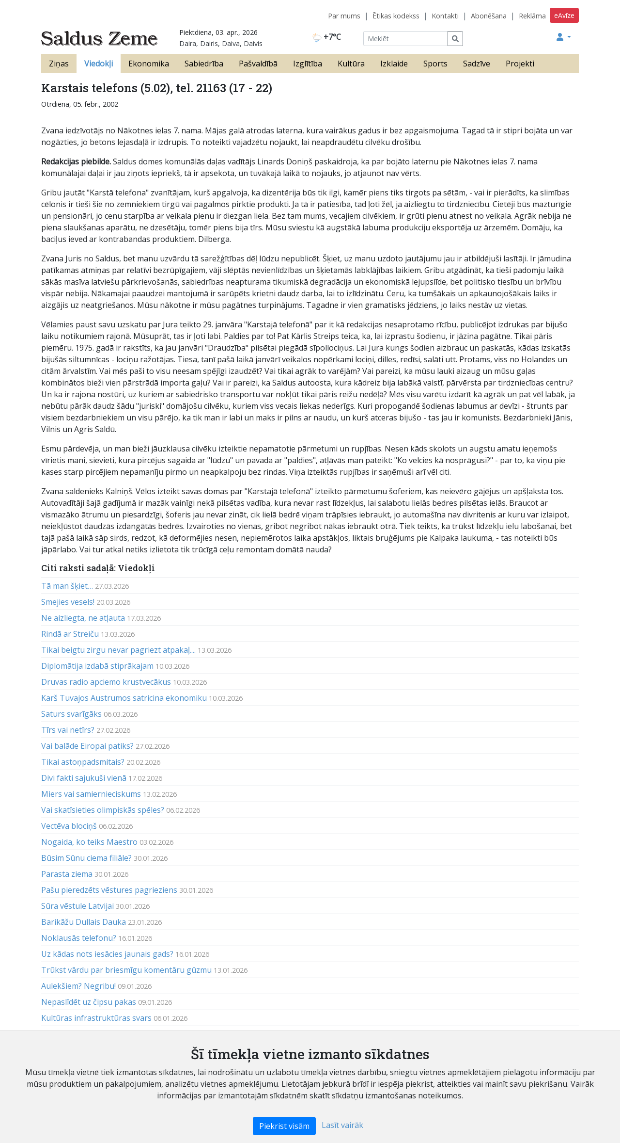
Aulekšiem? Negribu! (78, 986)
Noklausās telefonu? (78, 938)
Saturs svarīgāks (71, 713)
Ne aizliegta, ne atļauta (83, 617)
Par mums (344, 15)
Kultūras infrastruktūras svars (96, 1018)
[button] (564, 37)
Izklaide (394, 63)
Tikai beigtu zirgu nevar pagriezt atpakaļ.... (118, 649)
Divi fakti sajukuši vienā (83, 778)
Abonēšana (489, 15)
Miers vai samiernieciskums (91, 794)
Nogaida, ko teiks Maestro (89, 842)
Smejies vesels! (67, 601)
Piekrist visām (284, 1126)
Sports (435, 63)
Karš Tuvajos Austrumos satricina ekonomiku (124, 697)
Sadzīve (476, 63)
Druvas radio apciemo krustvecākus (106, 681)
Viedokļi (98, 63)
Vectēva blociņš (69, 826)
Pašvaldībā (258, 63)
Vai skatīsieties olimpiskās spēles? (102, 810)
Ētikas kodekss (395, 15)
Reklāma (532, 15)
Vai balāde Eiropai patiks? (87, 746)
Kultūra (351, 63)
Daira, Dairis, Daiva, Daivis (221, 43)
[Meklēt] (405, 38)
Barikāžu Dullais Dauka (83, 922)
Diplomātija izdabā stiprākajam (97, 665)
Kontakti (445, 15)
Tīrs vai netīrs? (67, 729)
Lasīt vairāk (342, 1125)
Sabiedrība (204, 63)
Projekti (520, 63)
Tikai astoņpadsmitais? (82, 762)
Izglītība (307, 63)
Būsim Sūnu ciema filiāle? (86, 858)
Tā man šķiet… (67, 585)
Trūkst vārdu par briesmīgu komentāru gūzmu (126, 970)
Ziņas (59, 63)
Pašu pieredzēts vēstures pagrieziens (109, 890)
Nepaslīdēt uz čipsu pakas (88, 1002)
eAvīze (564, 15)
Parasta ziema (67, 874)
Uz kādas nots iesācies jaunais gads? (107, 954)
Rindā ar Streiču (70, 633)
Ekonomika (148, 63)
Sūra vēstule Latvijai (77, 906)
